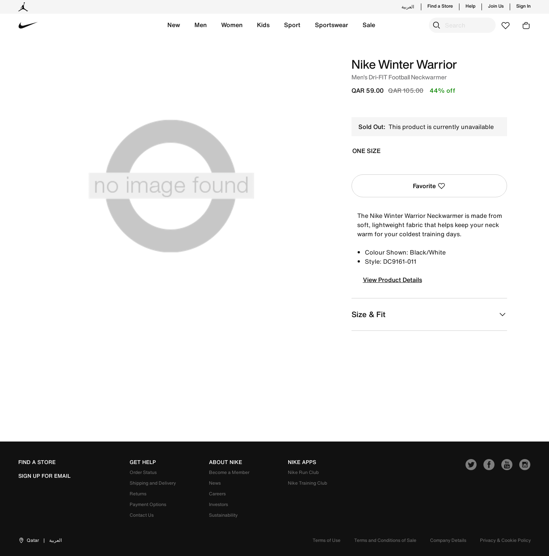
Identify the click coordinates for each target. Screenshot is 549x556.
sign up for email (44, 475)
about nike (225, 462)
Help (470, 6)
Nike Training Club (307, 483)
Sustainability (223, 515)
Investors (218, 504)
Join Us (496, 6)
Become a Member (229, 472)
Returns (138, 493)
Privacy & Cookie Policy (505, 540)
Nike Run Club (303, 472)
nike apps (302, 462)
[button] (174, 25)
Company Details (448, 540)
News (215, 483)
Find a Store (440, 6)
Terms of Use (326, 540)
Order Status (143, 472)
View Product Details (392, 279)
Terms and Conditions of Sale (385, 540)
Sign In (523, 6)
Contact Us (142, 515)
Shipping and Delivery (153, 483)
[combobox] (462, 25)
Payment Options (148, 504)
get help (143, 462)
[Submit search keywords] (436, 25)
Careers (217, 493)
